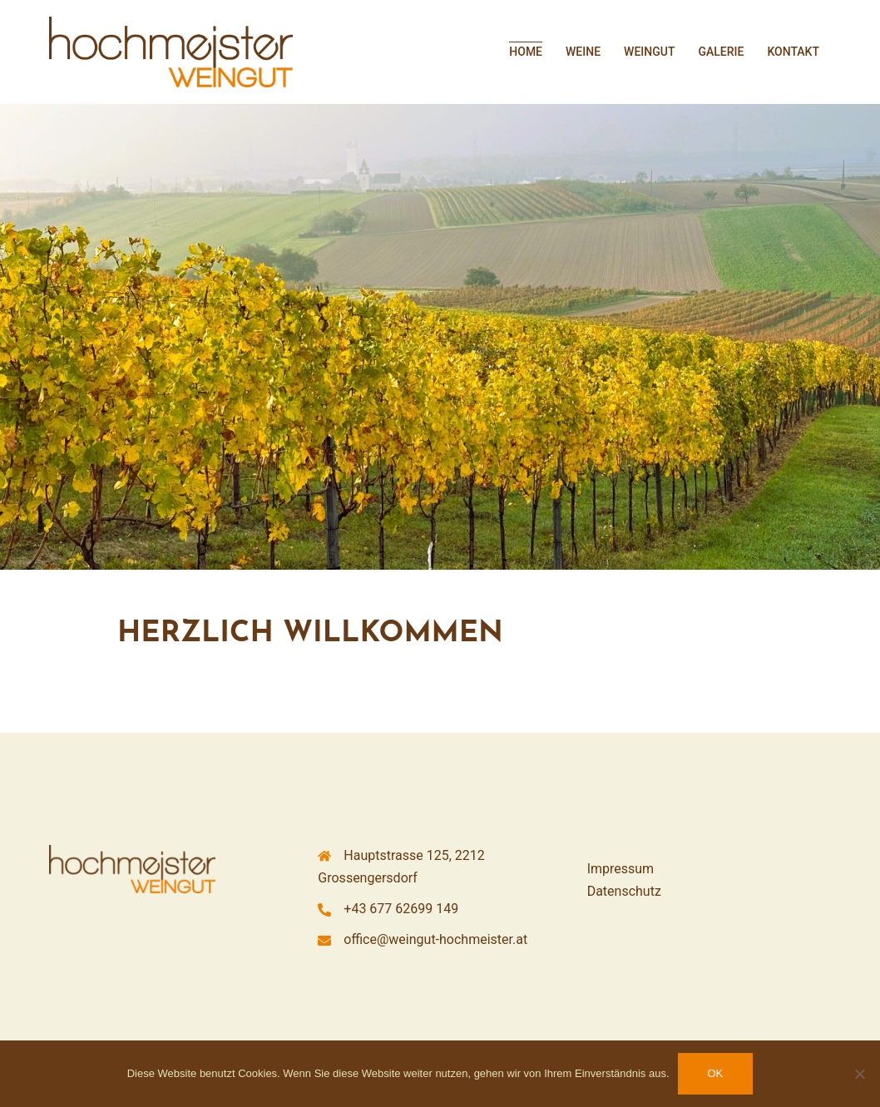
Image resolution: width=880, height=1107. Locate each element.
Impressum (621, 869)
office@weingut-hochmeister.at (435, 939)
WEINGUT (649, 51)
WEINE (583, 51)
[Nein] (859, 1073)
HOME (525, 51)
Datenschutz (624, 891)
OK (716, 1073)
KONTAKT (793, 51)
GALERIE (721, 51)
